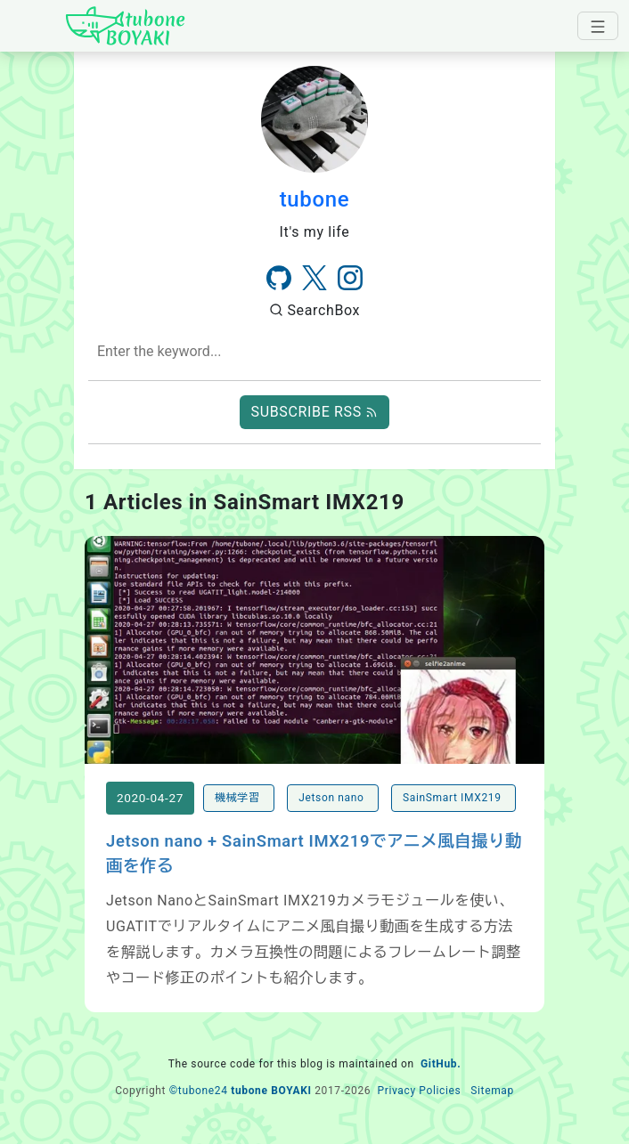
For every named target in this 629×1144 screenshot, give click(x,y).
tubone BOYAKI (271, 1090)
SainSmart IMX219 (453, 797)
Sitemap (492, 1090)
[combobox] (314, 352)
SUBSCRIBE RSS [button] (315, 411)
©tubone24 (198, 1090)
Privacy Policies (419, 1090)
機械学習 (239, 797)
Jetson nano (332, 797)
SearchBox (314, 310)
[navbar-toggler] (597, 26)
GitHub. (441, 1064)
